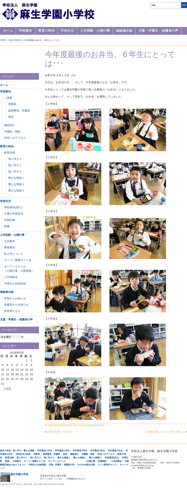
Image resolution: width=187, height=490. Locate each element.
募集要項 (9, 247)
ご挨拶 (8, 97)
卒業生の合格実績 (15, 283)
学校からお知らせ (15, 298)
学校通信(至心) (13, 207)
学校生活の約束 (23, 454)
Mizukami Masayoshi (58, 425)
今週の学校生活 (15, 40)
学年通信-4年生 (97, 450)
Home (3, 40)
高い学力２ (15, 165)
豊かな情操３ (16, 190)
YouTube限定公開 (86, 464)
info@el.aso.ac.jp (145, 465)
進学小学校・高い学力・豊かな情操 (17, 450)
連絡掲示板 (124, 31)
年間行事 (9, 220)
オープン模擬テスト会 (17, 260)
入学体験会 (11, 277)
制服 (7, 226)
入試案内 (9, 241)
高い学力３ (15, 171)
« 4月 (7, 388)
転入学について (13, 253)
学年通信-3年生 (80, 450)
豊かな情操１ (16, 177)
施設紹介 (9, 125)
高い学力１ (15, 158)
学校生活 (67, 31)
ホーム (8, 31)
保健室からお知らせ (16, 304)
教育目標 (9, 152)
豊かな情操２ (16, 184)
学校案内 (25, 31)
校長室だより (12, 310)
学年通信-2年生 (62, 450)
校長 (11, 116)
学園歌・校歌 (12, 131)
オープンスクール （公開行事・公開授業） (78, 461)
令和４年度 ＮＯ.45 (59, 431)
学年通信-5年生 (115, 450)
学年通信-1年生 (44, 450)
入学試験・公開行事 (95, 31)
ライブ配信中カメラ (107, 464)
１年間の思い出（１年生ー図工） (165, 431)
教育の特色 (46, 31)
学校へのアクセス (15, 137)
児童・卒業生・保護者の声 (158, 31)
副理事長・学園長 (19, 110)
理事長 (12, 104)
